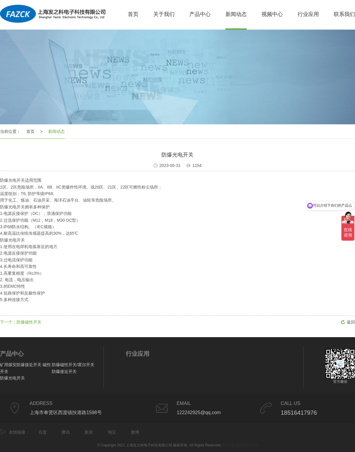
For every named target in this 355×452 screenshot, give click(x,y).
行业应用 (308, 14)
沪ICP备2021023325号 (239, 445)
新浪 (89, 432)
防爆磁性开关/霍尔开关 (73, 364)
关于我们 (164, 14)
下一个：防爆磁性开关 (20, 322)
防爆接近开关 (64, 371)
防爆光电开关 (12, 378)
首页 (133, 14)
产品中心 (200, 14)
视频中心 (272, 14)
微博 (135, 432)
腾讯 (66, 432)
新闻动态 (236, 14)
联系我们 (344, 14)
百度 (42, 432)
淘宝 (112, 432)
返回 (351, 322)
